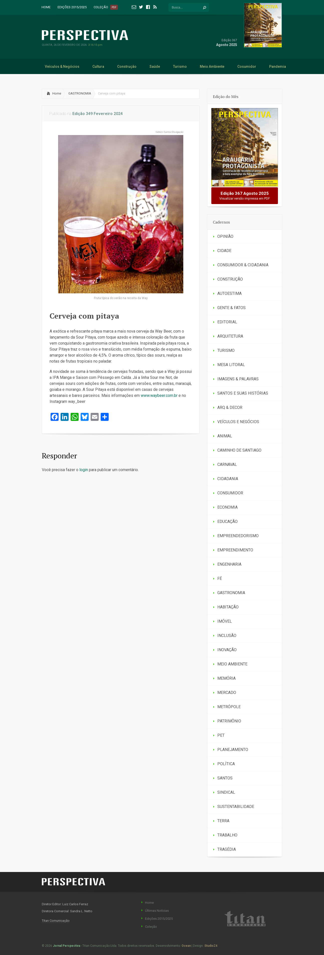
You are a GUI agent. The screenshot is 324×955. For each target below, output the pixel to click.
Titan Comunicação (56, 920)
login (83, 469)
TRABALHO (227, 835)
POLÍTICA (226, 763)
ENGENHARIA (229, 564)
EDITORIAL (227, 322)
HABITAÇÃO (228, 607)
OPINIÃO (225, 236)
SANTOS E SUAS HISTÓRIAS (242, 393)
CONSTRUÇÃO (230, 279)
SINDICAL (226, 792)
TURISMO (226, 350)
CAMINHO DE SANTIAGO (239, 450)
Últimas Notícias (157, 910)
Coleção (151, 926)
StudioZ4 (210, 945)
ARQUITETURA (230, 336)
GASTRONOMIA (79, 93)
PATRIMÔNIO (229, 721)
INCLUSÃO (226, 635)
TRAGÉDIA (226, 849)
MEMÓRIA (226, 678)
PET (221, 735)
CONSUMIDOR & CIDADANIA (242, 265)
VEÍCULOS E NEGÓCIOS (238, 421)
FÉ (219, 578)
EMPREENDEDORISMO (238, 535)
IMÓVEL (224, 621)
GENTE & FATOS (231, 307)
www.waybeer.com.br (159, 395)
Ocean (186, 945)
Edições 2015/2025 (159, 918)
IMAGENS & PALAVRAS (238, 379)
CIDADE (224, 250)
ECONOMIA (227, 507)
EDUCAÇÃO (227, 521)
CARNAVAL (227, 464)
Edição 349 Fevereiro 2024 (97, 113)
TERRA (223, 820)
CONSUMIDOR (230, 493)
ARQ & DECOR (229, 407)
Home (56, 93)
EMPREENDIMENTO (235, 550)
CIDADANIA (227, 478)
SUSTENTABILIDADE (235, 806)
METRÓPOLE (229, 706)
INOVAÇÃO (227, 649)
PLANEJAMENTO (232, 749)
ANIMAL (224, 436)
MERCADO (226, 692)
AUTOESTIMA (229, 293)
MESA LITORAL (231, 364)
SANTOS (225, 778)
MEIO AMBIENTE (232, 664)
